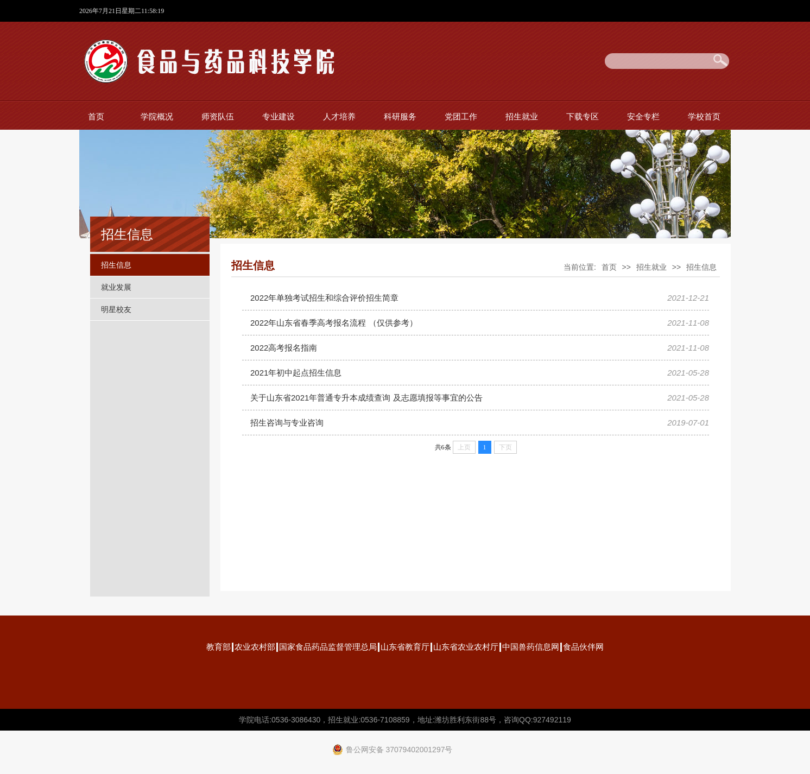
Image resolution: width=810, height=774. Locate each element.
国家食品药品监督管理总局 (328, 647)
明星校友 (116, 309)
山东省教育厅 (405, 647)
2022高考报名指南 (283, 347)
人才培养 (339, 116)
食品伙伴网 (583, 647)
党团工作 (461, 116)
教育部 (218, 647)
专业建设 (278, 116)
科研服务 (400, 116)
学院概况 (157, 116)
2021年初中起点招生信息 (295, 372)
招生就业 (521, 116)
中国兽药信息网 (530, 647)
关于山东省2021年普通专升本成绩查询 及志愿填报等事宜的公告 (366, 397)
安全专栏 (643, 116)
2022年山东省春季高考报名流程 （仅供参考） (333, 322)
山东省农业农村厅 (465, 647)
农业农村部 (255, 647)
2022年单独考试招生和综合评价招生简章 (324, 297)
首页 (96, 116)
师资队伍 (217, 116)
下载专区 (582, 116)
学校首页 (704, 116)
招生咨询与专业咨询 (287, 422)
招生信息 (116, 265)
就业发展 (116, 287)
